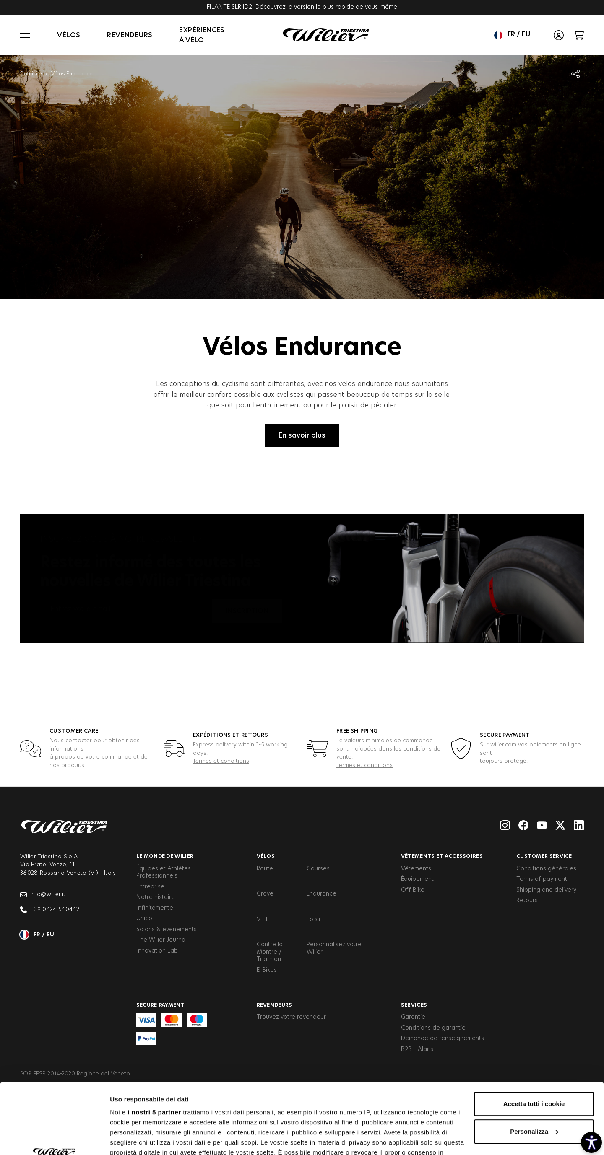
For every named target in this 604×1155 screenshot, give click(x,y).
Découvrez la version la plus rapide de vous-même (326, 7)
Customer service (544, 856)
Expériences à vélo (201, 35)
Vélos (68, 35)
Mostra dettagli (132, 1138)
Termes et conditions (221, 761)
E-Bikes (267, 970)
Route (265, 869)
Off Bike (412, 890)
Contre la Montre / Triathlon (270, 952)
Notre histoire (155, 897)
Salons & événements (166, 929)
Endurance (321, 894)
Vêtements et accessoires (442, 856)
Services (414, 1004)
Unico (144, 919)
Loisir (314, 919)
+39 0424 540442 (49, 909)
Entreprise (150, 887)
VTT (262, 919)
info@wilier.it (43, 894)
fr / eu (512, 35)
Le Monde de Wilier (164, 856)
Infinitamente (154, 908)
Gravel (266, 894)
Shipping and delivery (546, 890)
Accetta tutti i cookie (534, 1037)
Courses (318, 869)
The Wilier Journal (161, 940)
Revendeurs (129, 35)
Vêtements (416, 869)
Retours (527, 901)
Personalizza (534, 1065)
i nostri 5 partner (154, 1045)
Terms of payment (541, 879)
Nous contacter (70, 740)
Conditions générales (546, 869)
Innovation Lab (157, 951)
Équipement (417, 879)
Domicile (31, 73)
